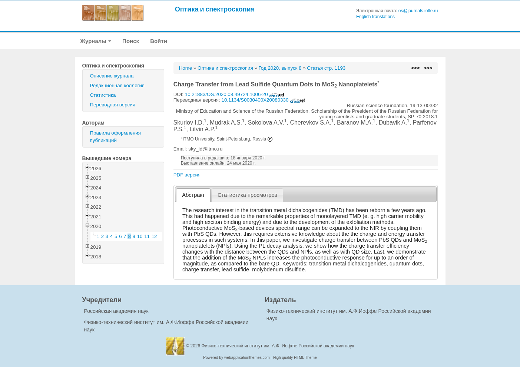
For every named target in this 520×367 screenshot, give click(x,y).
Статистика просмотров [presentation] (247, 195)
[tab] (193, 195)
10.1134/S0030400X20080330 (263, 100)
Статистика (103, 95)
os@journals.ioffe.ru (418, 10)
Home (185, 68)
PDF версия (187, 175)
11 (147, 236)
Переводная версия (112, 105)
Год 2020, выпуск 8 (280, 68)
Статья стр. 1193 (326, 68)
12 (154, 236)
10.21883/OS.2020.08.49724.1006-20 (235, 94)
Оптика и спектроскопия (215, 9)
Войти (158, 40)
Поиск (130, 40)
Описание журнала (112, 76)
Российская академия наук (116, 311)
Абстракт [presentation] (193, 195)
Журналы (96, 40)
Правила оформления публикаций (115, 136)
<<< (415, 68)
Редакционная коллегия (117, 85)
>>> (428, 68)
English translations (375, 16)
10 (140, 236)
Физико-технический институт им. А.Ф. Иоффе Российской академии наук (278, 345)
